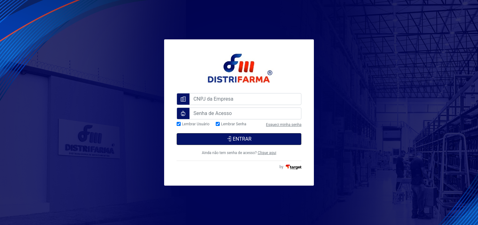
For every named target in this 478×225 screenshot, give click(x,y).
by (290, 167)
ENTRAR (239, 139)
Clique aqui (267, 153)
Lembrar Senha (233, 124)
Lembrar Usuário (195, 124)
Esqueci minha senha (284, 124)
